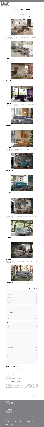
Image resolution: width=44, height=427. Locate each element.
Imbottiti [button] (9, 306)
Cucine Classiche (9, 410)
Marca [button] (8, 291)
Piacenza (22, 360)
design (22, 326)
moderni (22, 328)
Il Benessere (22, 297)
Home (14, 11)
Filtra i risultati (22, 14)
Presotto (22, 302)
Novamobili (22, 300)
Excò (22, 295)
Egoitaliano (22, 294)
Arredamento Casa (19, 11)
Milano (22, 357)
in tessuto (22, 318)
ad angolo (22, 334)
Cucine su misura (9, 411)
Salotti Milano (28, 11)
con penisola (22, 337)
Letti (7, 417)
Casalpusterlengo (22, 347)
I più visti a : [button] (10, 344)
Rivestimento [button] (10, 312)
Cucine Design (8, 408)
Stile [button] (8, 322)
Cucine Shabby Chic (9, 413)
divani (22, 308)
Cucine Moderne (9, 409)
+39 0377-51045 (35, 0)
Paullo (22, 358)
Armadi (7, 418)
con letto (22, 336)
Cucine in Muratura (9, 412)
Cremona (22, 352)
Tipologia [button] (9, 331)
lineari (22, 339)
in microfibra (22, 315)
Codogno (22, 349)
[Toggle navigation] (42, 4)
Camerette (8, 419)
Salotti (24, 11)
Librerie (7, 414)
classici (22, 324)
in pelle (22, 316)
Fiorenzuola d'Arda (22, 353)
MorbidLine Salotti (22, 299)
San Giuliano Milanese (22, 361)
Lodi (22, 355)
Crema (22, 350)
